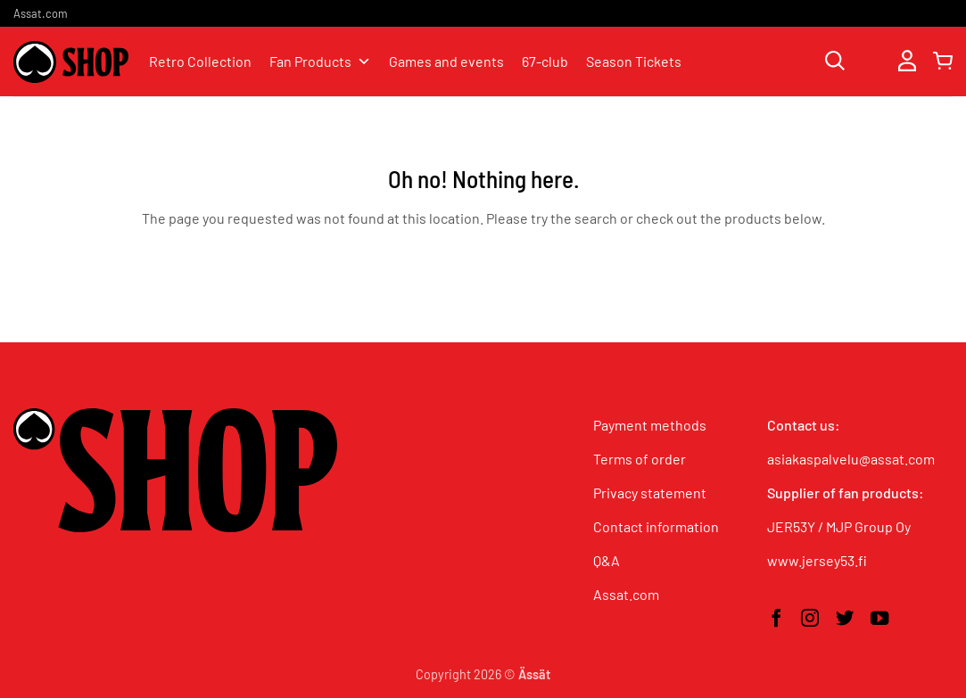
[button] (907, 62)
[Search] (835, 62)
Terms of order (639, 458)
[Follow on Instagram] (810, 619)
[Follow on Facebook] (776, 619)
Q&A (606, 560)
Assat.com (40, 13)
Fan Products (320, 61)
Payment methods (649, 424)
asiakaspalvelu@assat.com (851, 458)
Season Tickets (633, 61)
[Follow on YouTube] (879, 619)
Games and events (446, 61)
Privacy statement (649, 492)
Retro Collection (200, 61)
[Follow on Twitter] (845, 619)
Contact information (656, 526)
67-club (545, 61)
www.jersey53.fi (817, 560)
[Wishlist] (871, 61)
